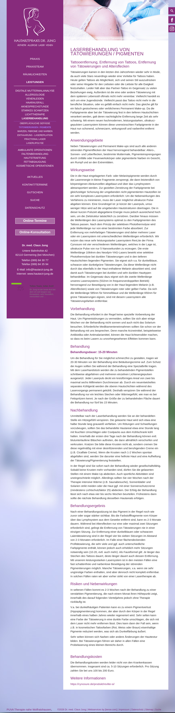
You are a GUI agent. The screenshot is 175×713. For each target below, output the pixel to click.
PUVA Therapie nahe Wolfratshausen (29, 709)
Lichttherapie (35, 114)
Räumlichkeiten (35, 74)
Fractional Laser (34, 139)
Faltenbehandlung (35, 153)
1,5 (20, 288)
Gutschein (35, 192)
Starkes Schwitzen (35, 110)
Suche (35, 200)
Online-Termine (35, 221)
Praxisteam (35, 66)
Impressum (124, 709)
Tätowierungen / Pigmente (35, 127)
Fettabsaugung (35, 161)
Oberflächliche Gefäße (35, 123)
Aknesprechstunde (35, 106)
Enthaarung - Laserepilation (35, 135)
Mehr (49, 296)
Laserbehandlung (35, 118)
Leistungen (35, 82)
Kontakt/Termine (35, 184)
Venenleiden (35, 98)
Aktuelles (35, 176)
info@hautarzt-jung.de (39, 269)
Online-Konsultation (35, 232)
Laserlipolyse (35, 143)
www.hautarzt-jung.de (40, 273)
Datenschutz (35, 207)
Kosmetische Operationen (35, 165)
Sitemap (149, 709)
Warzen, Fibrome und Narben (35, 131)
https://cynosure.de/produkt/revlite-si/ (92, 684)
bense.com (111, 709)
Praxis (35, 58)
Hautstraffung (35, 157)
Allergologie (35, 94)
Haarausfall (35, 102)
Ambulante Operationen (35, 150)
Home (73, 38)
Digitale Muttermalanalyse (34, 90)
